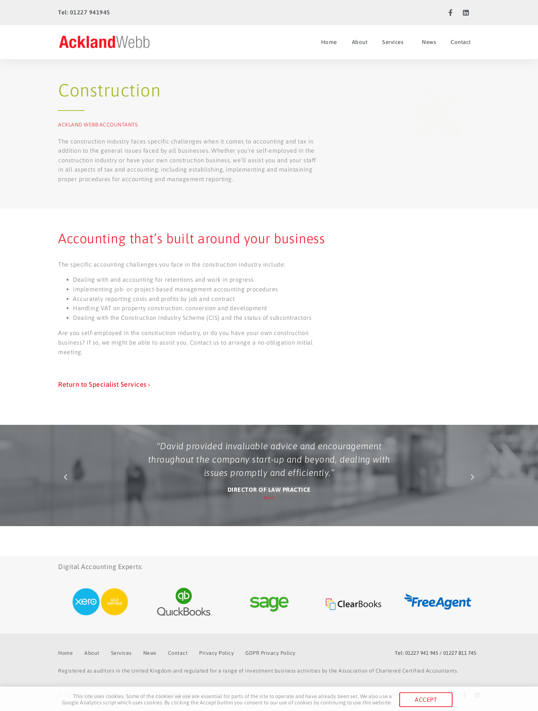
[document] (269, 355)
